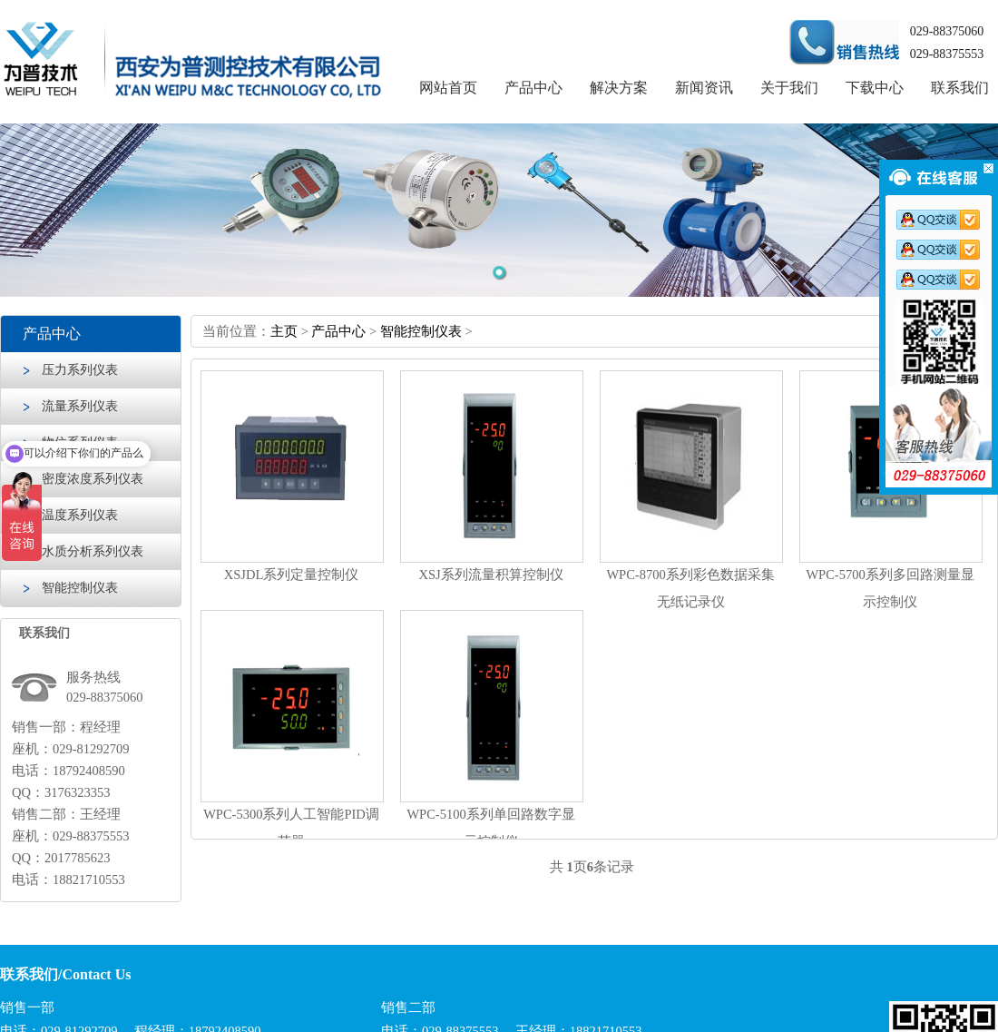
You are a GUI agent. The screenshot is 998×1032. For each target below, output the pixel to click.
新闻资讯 (704, 87)
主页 (284, 331)
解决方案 (619, 87)
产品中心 (533, 87)
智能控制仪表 (80, 588)
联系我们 (960, 87)
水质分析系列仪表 (92, 551)
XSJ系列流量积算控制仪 (490, 574)
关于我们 (789, 87)
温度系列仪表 (80, 515)
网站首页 (448, 87)
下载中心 (875, 87)
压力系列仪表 (80, 370)
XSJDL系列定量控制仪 (291, 574)
